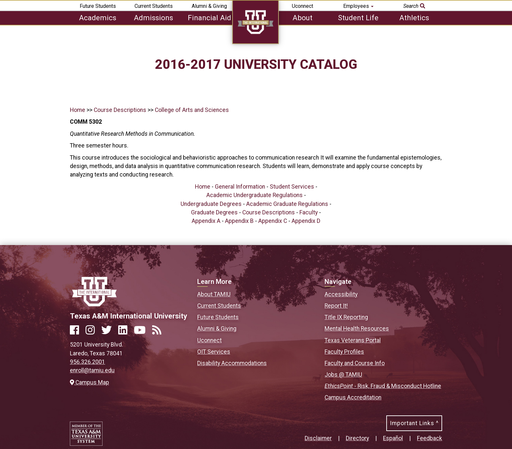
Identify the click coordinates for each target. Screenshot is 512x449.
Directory (357, 438)
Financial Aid (209, 17)
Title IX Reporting (346, 317)
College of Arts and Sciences (192, 110)
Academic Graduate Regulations (287, 204)
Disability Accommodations (232, 363)
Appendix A (206, 221)
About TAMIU (214, 294)
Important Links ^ (414, 423)
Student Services (292, 186)
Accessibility (341, 294)
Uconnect (302, 6)
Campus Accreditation (353, 397)
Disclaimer (318, 438)
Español (393, 438)
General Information (240, 186)
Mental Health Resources (357, 328)
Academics (97, 17)
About (302, 17)
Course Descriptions (120, 110)
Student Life (358, 17)
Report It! (336, 305)
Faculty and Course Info (355, 363)
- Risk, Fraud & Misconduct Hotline (383, 386)
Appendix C (272, 221)
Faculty (308, 212)
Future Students (98, 6)
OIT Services (213, 351)
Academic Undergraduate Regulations (254, 195)
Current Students (154, 6)
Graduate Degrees (214, 212)
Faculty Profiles (344, 351)
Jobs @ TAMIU (343, 374)
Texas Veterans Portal (353, 340)
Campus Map (89, 382)
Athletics (414, 17)
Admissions (153, 17)
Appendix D (306, 221)
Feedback (429, 438)
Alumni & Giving (209, 6)
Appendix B (239, 221)
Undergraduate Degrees (211, 204)
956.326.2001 (87, 362)
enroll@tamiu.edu (92, 370)
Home (77, 110)
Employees (358, 6)
